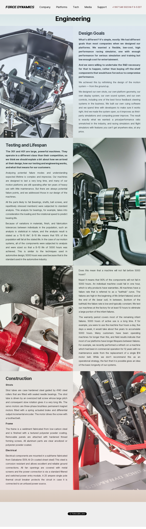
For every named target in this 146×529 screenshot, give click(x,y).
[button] (45, 7)
